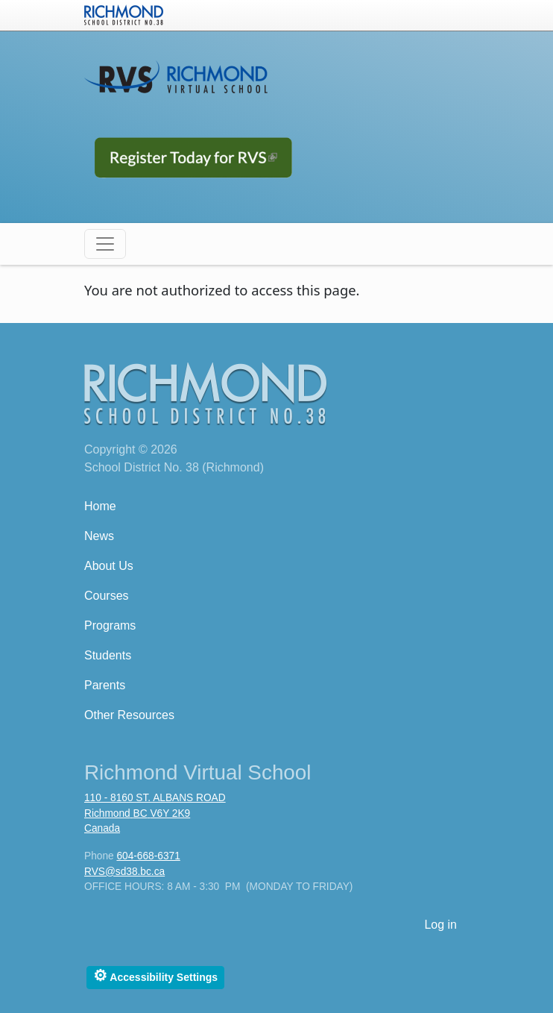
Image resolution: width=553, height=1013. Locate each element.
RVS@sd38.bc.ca (124, 871)
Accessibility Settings (155, 975)
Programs (110, 625)
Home (100, 506)
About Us (108, 565)
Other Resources (129, 715)
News (99, 536)
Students (107, 655)
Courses (106, 595)
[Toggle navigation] (105, 244)
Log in (440, 924)
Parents (104, 685)
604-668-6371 (148, 856)
